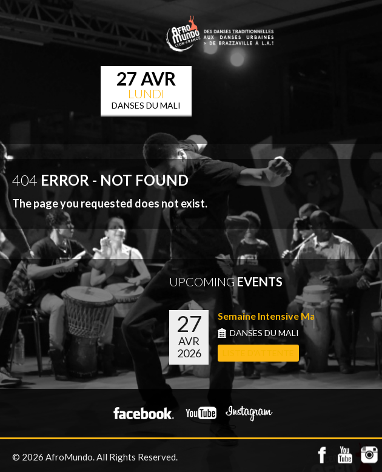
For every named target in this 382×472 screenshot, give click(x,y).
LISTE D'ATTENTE (258, 353)
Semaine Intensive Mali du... (279, 316)
